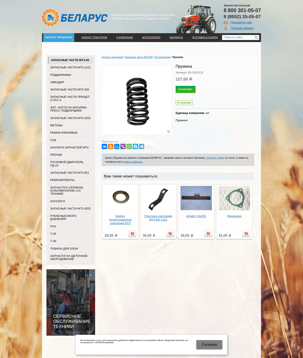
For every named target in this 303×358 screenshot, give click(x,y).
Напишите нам (241, 22)
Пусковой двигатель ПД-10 (66, 163)
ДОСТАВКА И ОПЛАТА (205, 37)
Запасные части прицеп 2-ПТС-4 (70, 98)
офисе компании (133, 161)
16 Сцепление (162, 57)
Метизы (56, 125)
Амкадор (57, 82)
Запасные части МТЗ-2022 (70, 118)
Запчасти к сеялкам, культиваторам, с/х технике (66, 191)
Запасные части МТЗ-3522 (70, 208)
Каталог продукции (58, 37)
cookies (98, 340)
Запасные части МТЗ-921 (69, 172)
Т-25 (53, 233)
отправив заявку (215, 157)
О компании (124, 37)
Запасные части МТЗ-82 (70, 60)
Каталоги (57, 201)
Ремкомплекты (62, 180)
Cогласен (209, 344)
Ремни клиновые (64, 132)
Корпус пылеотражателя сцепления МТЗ (120, 219)
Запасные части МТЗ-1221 (70, 67)
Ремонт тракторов (94, 37)
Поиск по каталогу (58, 46)
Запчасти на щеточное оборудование (69, 257)
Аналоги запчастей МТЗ (69, 147)
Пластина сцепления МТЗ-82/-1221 (158, 217)
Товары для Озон (64, 248)
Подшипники (60, 75)
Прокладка (234, 216)
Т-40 (53, 241)
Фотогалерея (151, 37)
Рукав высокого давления (63, 217)
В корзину (185, 89)
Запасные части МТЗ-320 (69, 89)
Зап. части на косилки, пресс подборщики (68, 109)
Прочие (56, 154)
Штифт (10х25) (196, 216)
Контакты (176, 37)
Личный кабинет (242, 28)
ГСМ (53, 140)
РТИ (53, 226)
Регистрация (209, 46)
